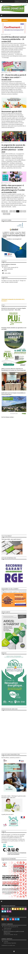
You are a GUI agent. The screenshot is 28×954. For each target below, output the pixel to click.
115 (21, 211)
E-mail (5, 270)
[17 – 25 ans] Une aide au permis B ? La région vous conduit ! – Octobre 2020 (13, 77)
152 (4, 213)
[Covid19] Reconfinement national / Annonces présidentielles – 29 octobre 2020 (13, 39)
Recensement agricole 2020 (11, 112)
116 (24, 211)
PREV (3, 211)
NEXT (8, 213)
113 (14, 211)
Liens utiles (7, 273)
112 (11, 211)
